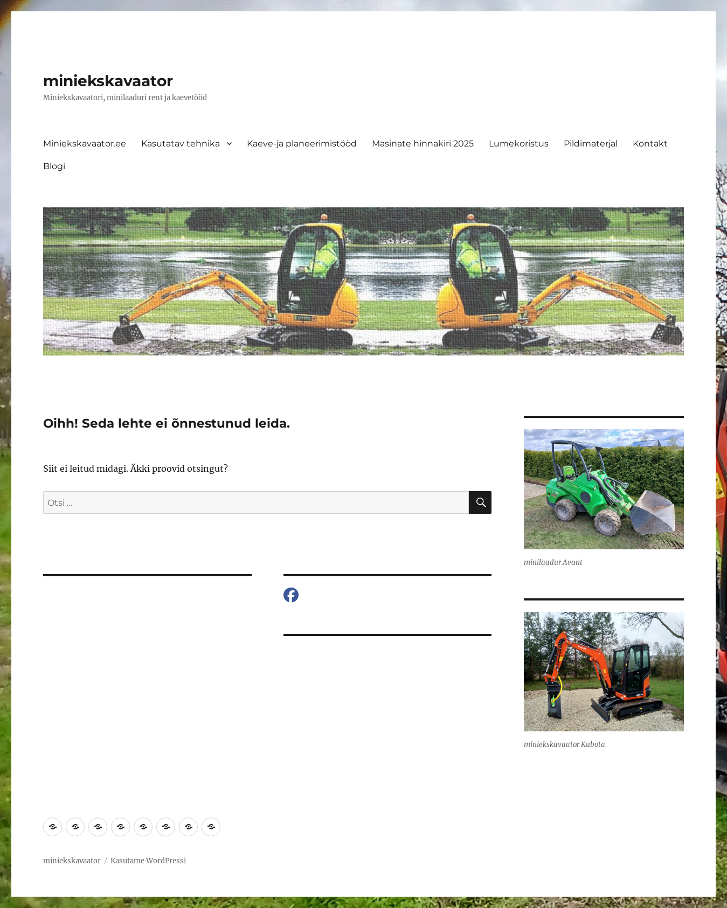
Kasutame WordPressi (148, 860)
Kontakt (650, 143)
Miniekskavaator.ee (84, 143)
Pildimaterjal (591, 143)
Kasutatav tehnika (180, 143)
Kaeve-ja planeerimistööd (302, 143)
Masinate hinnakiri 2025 (423, 143)
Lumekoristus (519, 143)
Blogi (54, 166)
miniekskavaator (108, 81)
